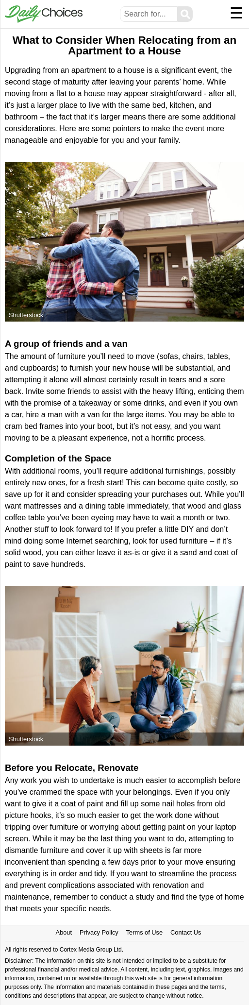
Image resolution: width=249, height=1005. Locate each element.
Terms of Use (144, 932)
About (64, 932)
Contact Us (185, 932)
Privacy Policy (99, 932)
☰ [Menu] (237, 13)
